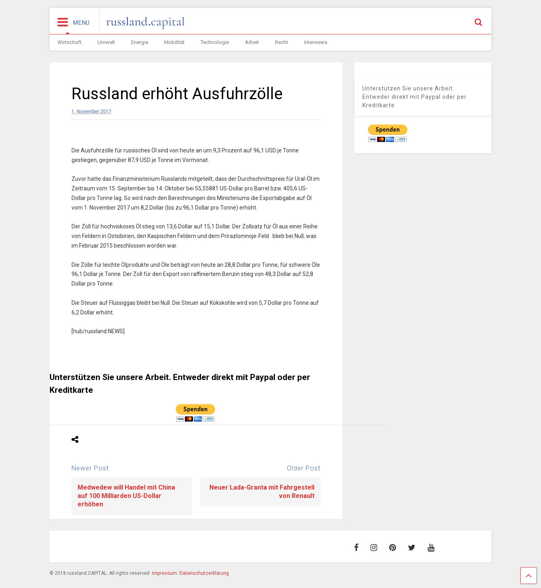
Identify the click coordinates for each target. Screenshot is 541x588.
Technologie (215, 42)
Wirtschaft (70, 42)
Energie (139, 42)
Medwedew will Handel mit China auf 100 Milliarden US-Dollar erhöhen (126, 496)
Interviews (315, 42)
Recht (281, 42)
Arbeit (252, 42)
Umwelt (106, 42)
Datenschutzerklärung (204, 573)
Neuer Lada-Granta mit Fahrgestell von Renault (261, 492)
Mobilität (174, 42)
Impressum (164, 573)
